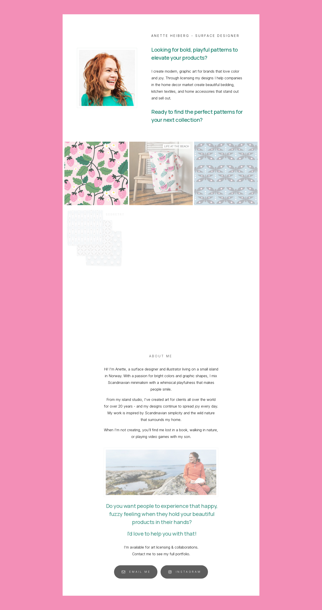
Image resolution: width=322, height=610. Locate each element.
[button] (135, 573)
